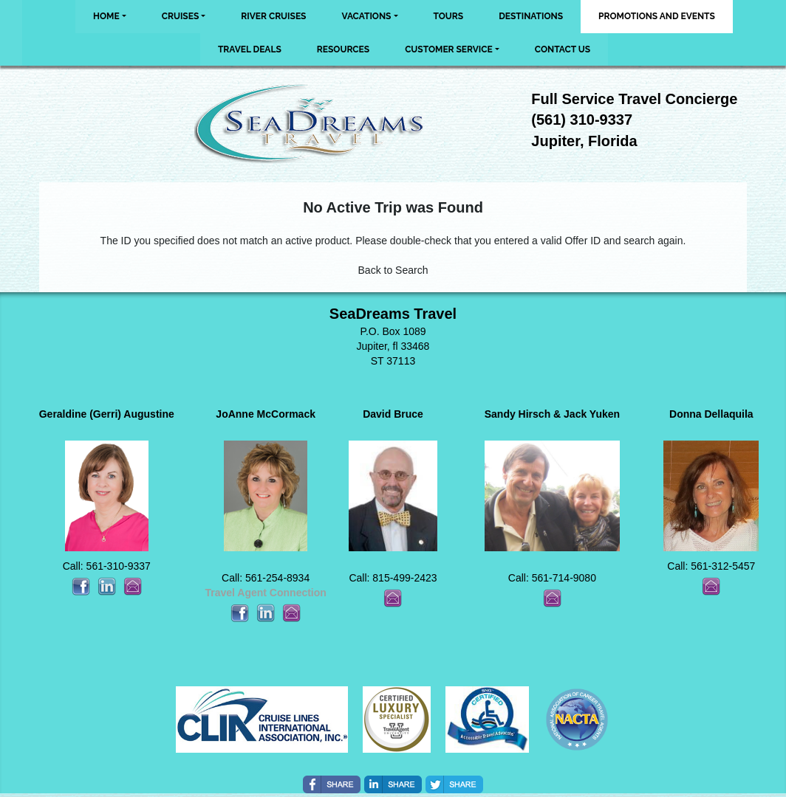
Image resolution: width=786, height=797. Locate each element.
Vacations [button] (366, 16)
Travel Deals (249, 49)
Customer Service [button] (449, 49)
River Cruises (273, 16)
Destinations (531, 16)
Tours (449, 16)
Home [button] (106, 16)
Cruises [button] (180, 16)
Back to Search (393, 270)
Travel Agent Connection (265, 592)
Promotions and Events (656, 16)
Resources (343, 49)
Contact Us (562, 49)
